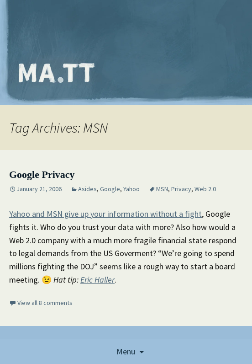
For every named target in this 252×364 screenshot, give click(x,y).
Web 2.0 (205, 189)
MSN (162, 189)
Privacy (181, 189)
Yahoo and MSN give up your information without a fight (105, 214)
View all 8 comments (45, 303)
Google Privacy (42, 174)
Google (110, 189)
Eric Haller (97, 279)
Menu (125, 351)
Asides (87, 189)
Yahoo (131, 189)
